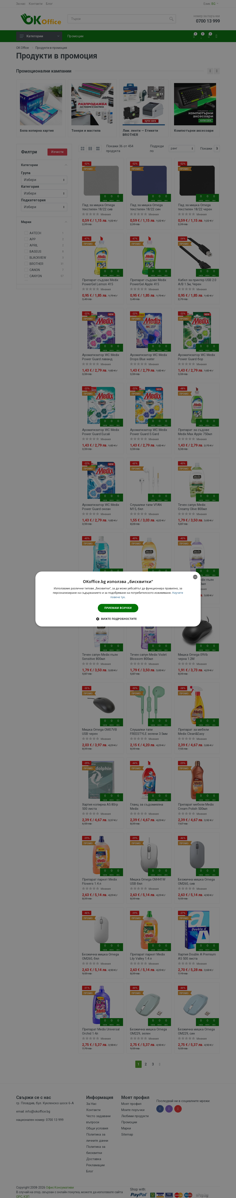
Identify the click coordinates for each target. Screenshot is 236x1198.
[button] (118, 619)
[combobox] (195, 577)
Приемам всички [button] (118, 608)
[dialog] (118, 598)
